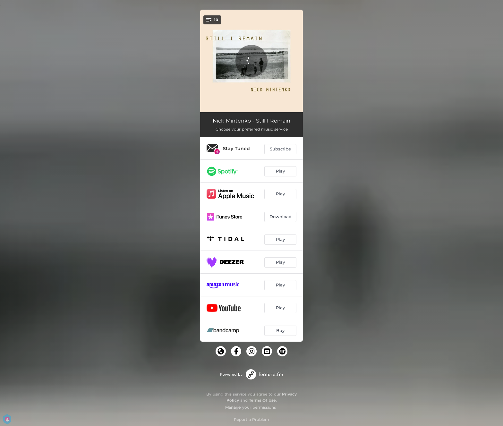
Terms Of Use (262, 400)
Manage (233, 407)
